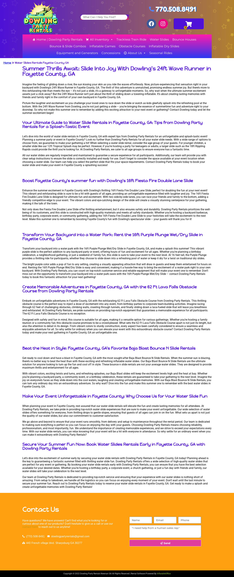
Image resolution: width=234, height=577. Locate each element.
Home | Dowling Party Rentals (60, 39)
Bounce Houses (184, 39)
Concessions (110, 53)
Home (7, 63)
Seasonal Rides (160, 53)
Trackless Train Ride (131, 39)
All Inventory (101, 39)
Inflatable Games (102, 46)
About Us (137, 53)
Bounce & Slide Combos (68, 46)
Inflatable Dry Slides (164, 46)
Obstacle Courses (132, 46)
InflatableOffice (164, 573)
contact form (30, 527)
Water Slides (159, 39)
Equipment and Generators (77, 53)
